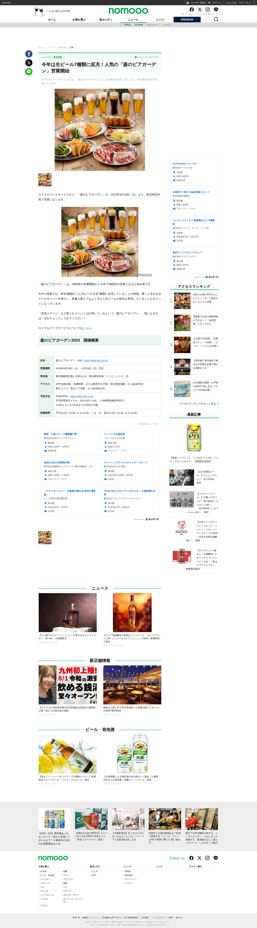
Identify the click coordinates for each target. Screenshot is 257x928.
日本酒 (43, 871)
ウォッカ (44, 891)
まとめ (95, 871)
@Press (179, 917)
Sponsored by (139, 519)
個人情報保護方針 (131, 917)
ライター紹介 (195, 866)
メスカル (44, 899)
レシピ (160, 19)
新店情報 (139, 25)
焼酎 (65, 871)
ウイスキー (45, 879)
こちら (87, 327)
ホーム (52, 19)
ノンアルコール (47, 895)
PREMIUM (187, 19)
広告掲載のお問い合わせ (111, 917)
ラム (42, 887)
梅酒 (65, 883)
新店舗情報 (100, 661)
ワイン (66, 875)
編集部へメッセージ (91, 917)
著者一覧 (76, 917)
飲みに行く (106, 19)
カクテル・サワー (71, 895)
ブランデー (68, 879)
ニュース (133, 19)
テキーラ (67, 891)
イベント (167, 25)
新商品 (127, 25)
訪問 (94, 875)
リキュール (45, 883)
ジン (65, 887)
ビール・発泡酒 (99, 730)
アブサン (44, 906)
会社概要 (144, 917)
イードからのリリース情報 (162, 917)
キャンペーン (153, 25)
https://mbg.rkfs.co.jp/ (95, 360)
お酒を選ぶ (79, 19)
